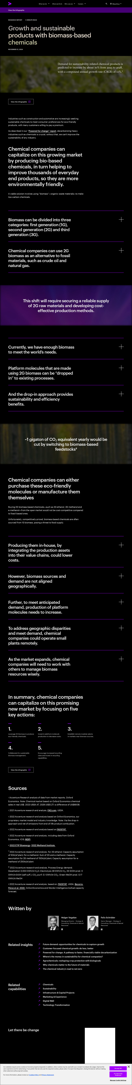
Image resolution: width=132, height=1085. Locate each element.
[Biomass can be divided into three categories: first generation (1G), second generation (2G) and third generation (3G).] (66, 226)
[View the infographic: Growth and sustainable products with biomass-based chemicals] (21, 101)
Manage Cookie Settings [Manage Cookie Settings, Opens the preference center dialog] (118, 1080)
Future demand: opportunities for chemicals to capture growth (73, 944)
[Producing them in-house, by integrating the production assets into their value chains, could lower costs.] (66, 551)
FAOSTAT (61, 829)
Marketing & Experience (55, 996)
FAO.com (52, 810)
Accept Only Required (118, 1074)
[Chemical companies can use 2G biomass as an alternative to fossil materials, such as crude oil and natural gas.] (66, 257)
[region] (66, 1074)
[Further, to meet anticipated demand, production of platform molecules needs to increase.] (66, 606)
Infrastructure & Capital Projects (58, 992)
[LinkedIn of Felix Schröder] (101, 929)
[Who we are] (70, 3)
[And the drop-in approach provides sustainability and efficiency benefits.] (66, 398)
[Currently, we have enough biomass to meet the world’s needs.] (66, 348)
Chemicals (48, 984)
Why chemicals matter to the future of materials (66, 964)
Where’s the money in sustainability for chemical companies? (73, 956)
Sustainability (49, 988)
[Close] (128, 1066)
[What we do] (44, 3)
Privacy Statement (48, 1075)
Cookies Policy (34, 1075)
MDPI (27, 839)
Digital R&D (48, 1000)
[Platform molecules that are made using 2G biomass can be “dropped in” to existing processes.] (66, 372)
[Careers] (82, 3)
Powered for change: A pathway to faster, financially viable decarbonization (80, 952)
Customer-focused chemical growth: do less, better (68, 948)
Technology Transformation (56, 1004)
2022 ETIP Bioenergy (20, 845)
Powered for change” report (42, 130)
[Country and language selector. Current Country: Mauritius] (116, 3)
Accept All (118, 1068)
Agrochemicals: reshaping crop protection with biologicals (72, 960)
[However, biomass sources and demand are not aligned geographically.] (66, 580)
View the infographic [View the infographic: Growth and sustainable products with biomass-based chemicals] (16, 10)
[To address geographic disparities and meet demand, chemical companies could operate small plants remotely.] (66, 634)
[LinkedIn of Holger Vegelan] (62, 929)
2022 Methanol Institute (43, 845)
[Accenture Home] (14, 3)
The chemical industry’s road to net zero (62, 968)
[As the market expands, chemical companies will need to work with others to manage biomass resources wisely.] (66, 665)
